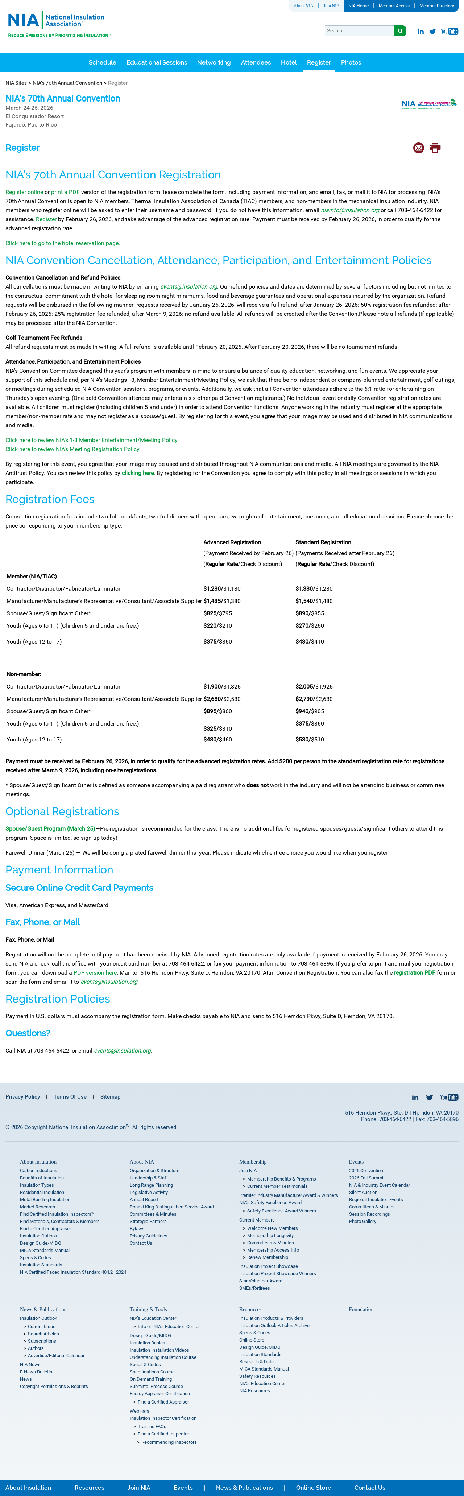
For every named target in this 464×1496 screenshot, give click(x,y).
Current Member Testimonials (277, 1186)
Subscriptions (42, 1341)
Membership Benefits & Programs (281, 1179)
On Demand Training (151, 1379)
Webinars (139, 1411)
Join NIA (332, 5)
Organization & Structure (154, 1170)
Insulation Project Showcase (268, 1266)
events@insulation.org (122, 1050)
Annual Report (144, 1199)
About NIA (303, 5)
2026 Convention (366, 1170)
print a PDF (65, 192)
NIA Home (358, 5)
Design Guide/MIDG (40, 1243)
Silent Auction (363, 1192)
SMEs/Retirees (254, 1288)
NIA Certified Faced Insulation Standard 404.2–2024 (73, 1272)
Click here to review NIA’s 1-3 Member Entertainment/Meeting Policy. (92, 440)
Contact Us (141, 1243)
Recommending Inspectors (169, 1442)
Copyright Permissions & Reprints (54, 1386)
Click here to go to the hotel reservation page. (62, 243)
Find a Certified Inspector (163, 1434)
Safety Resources (257, 1376)
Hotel (289, 62)
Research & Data (256, 1361)
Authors (36, 1348)
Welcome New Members (272, 1228)
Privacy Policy (22, 1097)
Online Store (251, 1340)
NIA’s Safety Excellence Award (270, 1202)
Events (356, 1162)
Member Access (394, 5)
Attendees (256, 62)
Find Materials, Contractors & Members (60, 1221)
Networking (214, 62)
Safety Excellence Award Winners (281, 1211)
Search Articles (43, 1333)
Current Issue (41, 1326)
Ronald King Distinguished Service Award (172, 1207)
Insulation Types (37, 1185)
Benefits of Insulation (42, 1178)
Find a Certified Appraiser (45, 1228)
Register (319, 62)
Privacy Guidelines (148, 1236)
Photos (351, 62)
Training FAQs (152, 1426)
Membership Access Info (273, 1250)
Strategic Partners (148, 1221)
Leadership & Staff (149, 1178)
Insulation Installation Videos (159, 1350)
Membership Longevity (270, 1235)
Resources (250, 1309)
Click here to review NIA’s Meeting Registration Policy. (73, 449)
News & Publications (43, 1309)
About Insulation (38, 1162)
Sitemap (110, 1097)
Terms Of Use (70, 1097)
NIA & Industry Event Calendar (379, 1185)
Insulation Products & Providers (271, 1318)
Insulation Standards (41, 1265)
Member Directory (437, 5)
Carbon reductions (38, 1170)
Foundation (361, 1309)
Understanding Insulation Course (163, 1357)
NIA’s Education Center (153, 1318)
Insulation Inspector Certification (163, 1418)
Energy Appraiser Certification (160, 1393)
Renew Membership (267, 1257)
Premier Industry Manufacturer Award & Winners (288, 1195)
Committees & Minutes (153, 1214)
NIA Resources (254, 1390)
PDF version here (95, 972)
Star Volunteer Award (260, 1281)
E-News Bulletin (36, 1372)
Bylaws (137, 1228)
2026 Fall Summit (367, 1178)
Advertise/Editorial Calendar (56, 1355)
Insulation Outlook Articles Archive (274, 1325)
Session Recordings (369, 1214)
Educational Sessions (157, 62)
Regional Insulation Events (376, 1199)
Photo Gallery (362, 1221)
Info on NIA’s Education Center (169, 1326)
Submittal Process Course (156, 1386)
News (26, 1379)
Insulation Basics (147, 1343)
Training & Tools (148, 1309)
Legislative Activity (149, 1192)
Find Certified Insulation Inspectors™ (57, 1214)
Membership (253, 1162)
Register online (24, 192)
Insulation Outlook (38, 1236)
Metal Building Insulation (45, 1199)
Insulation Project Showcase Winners (277, 1273)
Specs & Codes (35, 1257)
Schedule (102, 62)
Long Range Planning (151, 1185)
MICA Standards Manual (45, 1250)
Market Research (37, 1207)
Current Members (257, 1220)
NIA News (30, 1364)
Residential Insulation (42, 1192)
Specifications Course (152, 1372)
